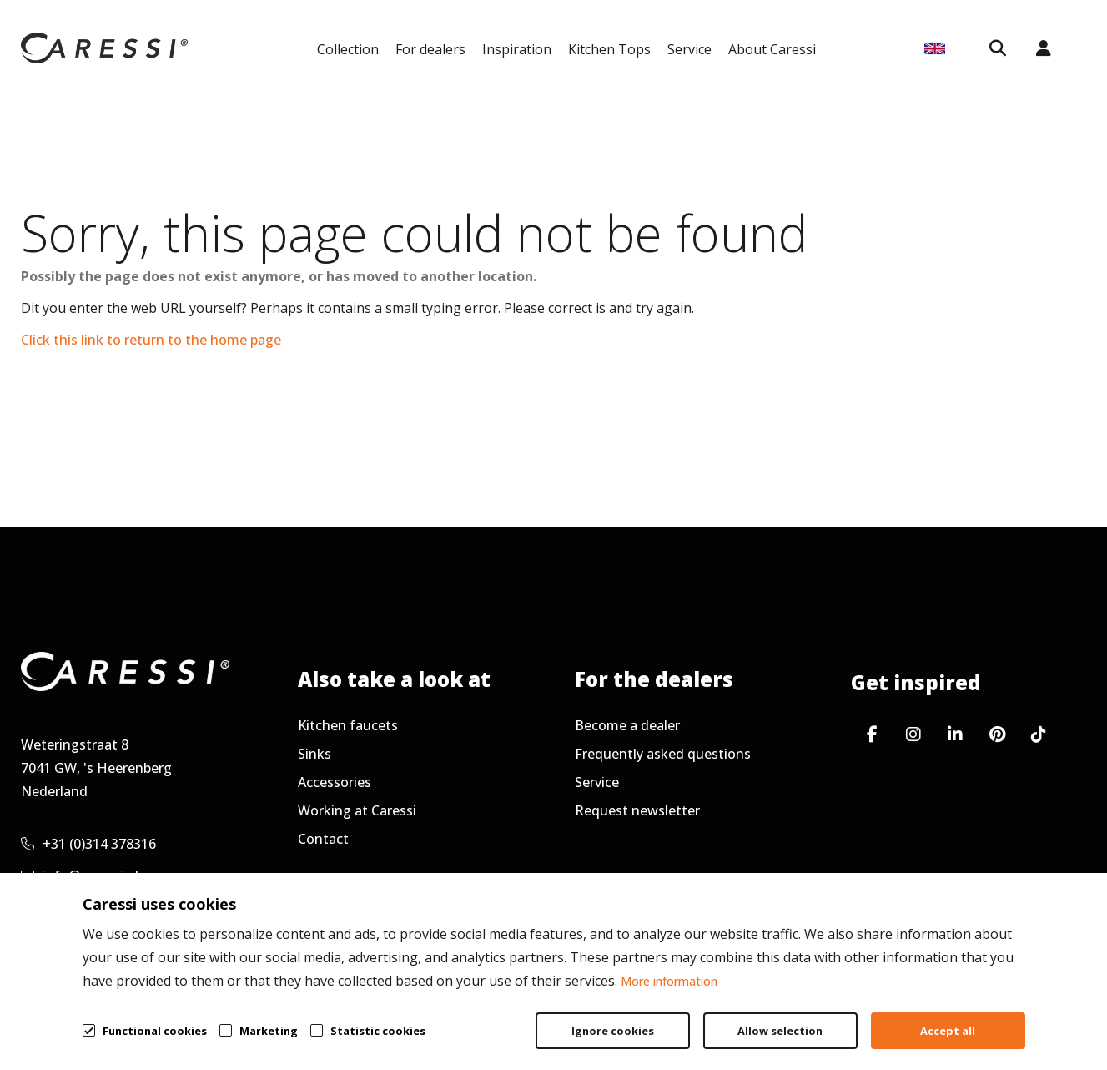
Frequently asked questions (663, 753)
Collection (348, 49)
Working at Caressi (357, 810)
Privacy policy (878, 1016)
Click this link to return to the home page (151, 340)
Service (689, 49)
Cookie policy (1003, 1016)
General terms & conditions (708, 1016)
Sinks (314, 753)
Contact (323, 839)
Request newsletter (637, 810)
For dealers (430, 49)
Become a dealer (627, 725)
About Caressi (772, 49)
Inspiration (516, 49)
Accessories (334, 782)
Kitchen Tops (609, 49)
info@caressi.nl (79, 875)
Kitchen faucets (348, 725)
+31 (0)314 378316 (88, 844)
